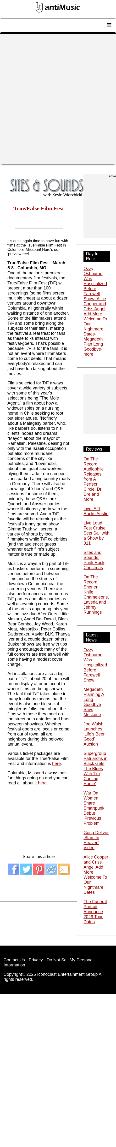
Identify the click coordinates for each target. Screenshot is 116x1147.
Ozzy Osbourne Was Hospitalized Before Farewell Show (95, 664)
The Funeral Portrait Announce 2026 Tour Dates (95, 911)
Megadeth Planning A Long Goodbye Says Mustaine (93, 702)
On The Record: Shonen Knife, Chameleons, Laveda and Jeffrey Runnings (96, 595)
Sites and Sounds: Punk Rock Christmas (93, 560)
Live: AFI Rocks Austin (95, 511)
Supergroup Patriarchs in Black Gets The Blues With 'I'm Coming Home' (95, 768)
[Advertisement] (58, 99)
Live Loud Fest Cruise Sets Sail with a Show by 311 (96, 533)
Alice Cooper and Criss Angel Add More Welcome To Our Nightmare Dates (95, 875)
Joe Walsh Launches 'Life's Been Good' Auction (94, 734)
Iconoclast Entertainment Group (67, 974)
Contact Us (14, 960)
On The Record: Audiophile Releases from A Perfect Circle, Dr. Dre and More (93, 479)
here (56, 763)
